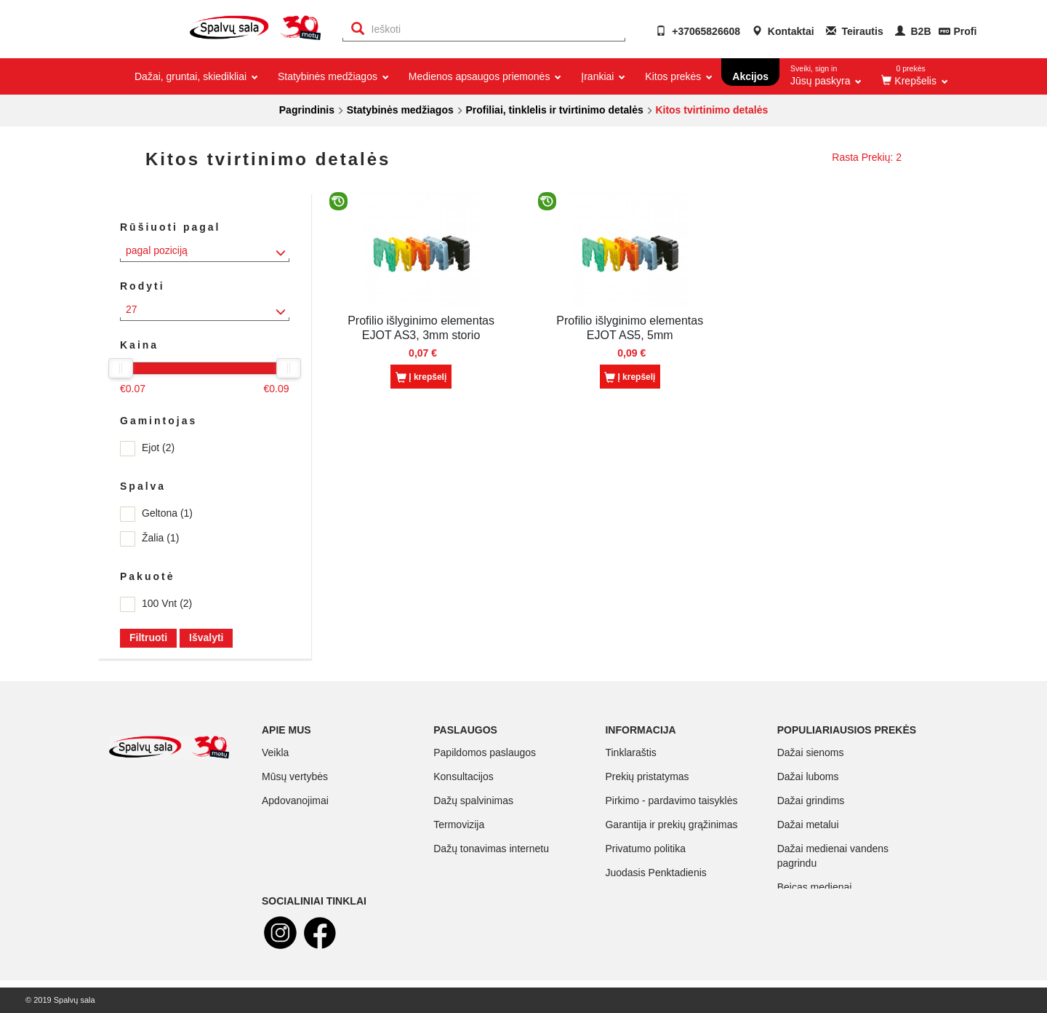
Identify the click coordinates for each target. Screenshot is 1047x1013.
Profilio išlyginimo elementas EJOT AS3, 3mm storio (421, 327)
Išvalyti (206, 637)
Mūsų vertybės (295, 776)
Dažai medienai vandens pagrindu (832, 856)
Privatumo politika (645, 848)
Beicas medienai (814, 887)
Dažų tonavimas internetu (491, 848)
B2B (913, 31)
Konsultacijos (463, 776)
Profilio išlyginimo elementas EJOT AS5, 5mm (629, 327)
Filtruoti (148, 637)
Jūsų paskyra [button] (826, 72)
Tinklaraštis (630, 752)
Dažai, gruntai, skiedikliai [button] (195, 76)
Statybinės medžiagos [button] (332, 76)
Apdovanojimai (295, 800)
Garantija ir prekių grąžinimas (671, 824)
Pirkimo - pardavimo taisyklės (671, 800)
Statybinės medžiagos (400, 110)
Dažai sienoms (810, 752)
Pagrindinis (306, 110)
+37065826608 (698, 31)
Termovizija (458, 824)
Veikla (275, 752)
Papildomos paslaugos (484, 752)
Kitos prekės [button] (677, 76)
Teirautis (854, 31)
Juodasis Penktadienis (655, 872)
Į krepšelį (421, 378)
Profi (964, 31)
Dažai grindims (811, 800)
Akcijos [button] (750, 76)
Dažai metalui (808, 824)
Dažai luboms (808, 776)
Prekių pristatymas (647, 776)
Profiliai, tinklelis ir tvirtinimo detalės (554, 110)
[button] (913, 76)
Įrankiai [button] (602, 76)
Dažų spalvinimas (473, 800)
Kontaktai (783, 31)
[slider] (120, 368)
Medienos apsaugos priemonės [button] (484, 76)
